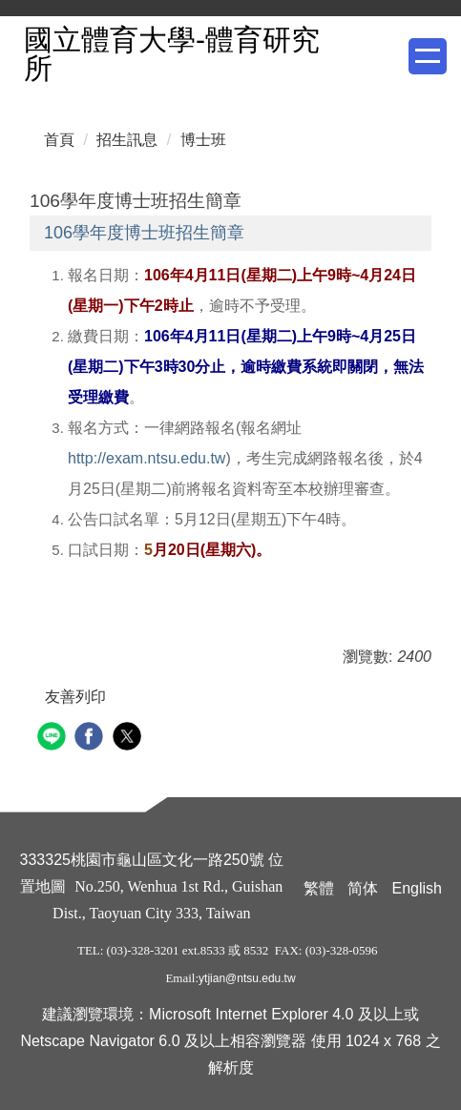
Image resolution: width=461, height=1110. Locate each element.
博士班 (203, 140)
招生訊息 (126, 140)
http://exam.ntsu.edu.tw (146, 458)
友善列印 (75, 697)
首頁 (59, 140)
